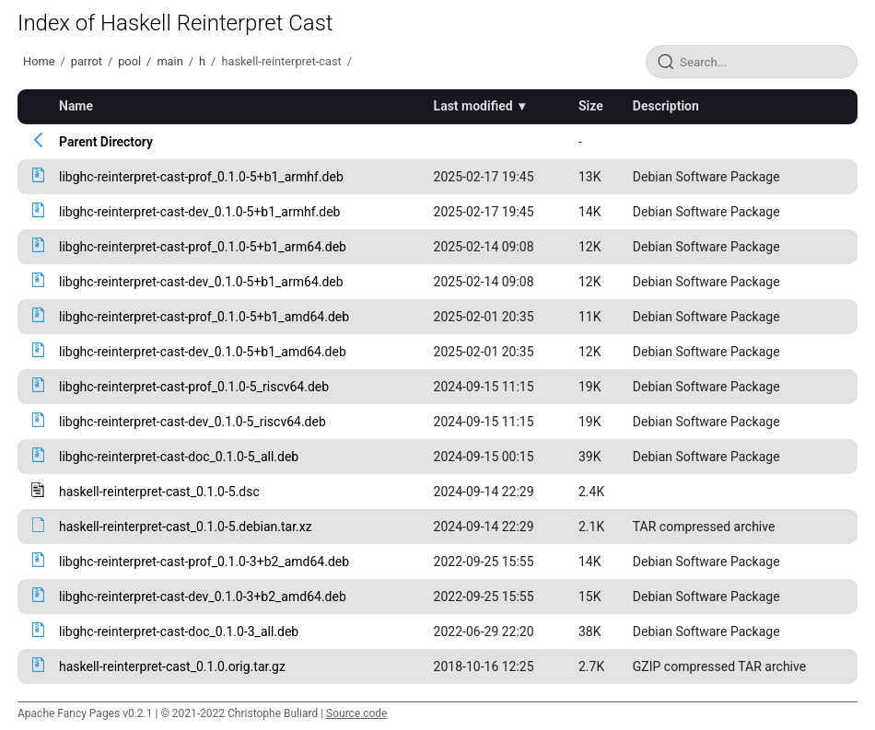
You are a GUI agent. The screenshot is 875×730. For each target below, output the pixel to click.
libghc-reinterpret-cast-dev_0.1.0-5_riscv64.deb (192, 421)
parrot (86, 61)
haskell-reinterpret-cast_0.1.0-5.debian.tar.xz (185, 526)
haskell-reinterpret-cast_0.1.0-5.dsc (159, 491)
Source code (356, 713)
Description (666, 105)
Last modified (473, 105)
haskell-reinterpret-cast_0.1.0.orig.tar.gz (172, 666)
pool (129, 61)
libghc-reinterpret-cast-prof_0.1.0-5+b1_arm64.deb (202, 246)
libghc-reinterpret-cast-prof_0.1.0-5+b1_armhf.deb (201, 176)
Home (38, 61)
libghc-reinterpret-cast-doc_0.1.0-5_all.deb (178, 456)
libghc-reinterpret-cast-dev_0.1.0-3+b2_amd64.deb (202, 596)
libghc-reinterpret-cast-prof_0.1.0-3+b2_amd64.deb (204, 561)
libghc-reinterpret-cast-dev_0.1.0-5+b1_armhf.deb (199, 211)
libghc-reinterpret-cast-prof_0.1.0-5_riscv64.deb (194, 386)
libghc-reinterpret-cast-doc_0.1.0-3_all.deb (178, 631)
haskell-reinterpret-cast (281, 61)
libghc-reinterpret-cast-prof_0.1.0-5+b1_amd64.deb (204, 316)
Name (76, 105)
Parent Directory (106, 141)
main (169, 61)
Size (590, 105)
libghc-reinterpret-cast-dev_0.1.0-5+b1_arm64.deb (201, 281)
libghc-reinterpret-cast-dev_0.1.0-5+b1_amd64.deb (202, 351)
